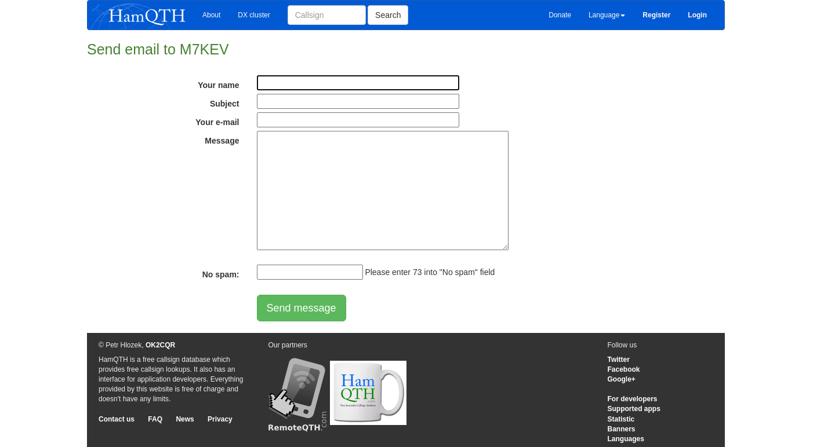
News (185, 419)
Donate (560, 15)
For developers (633, 399)
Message (222, 140)
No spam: (220, 274)
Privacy (220, 419)
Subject (224, 103)
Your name (218, 85)
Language (607, 15)
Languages (626, 439)
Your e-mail (217, 122)
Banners (622, 429)
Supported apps (634, 409)
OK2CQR (160, 345)
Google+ (622, 379)
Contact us (117, 419)
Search (388, 15)
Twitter (619, 360)
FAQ (155, 419)
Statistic (621, 419)
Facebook (624, 369)
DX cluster (254, 15)
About (211, 15)
